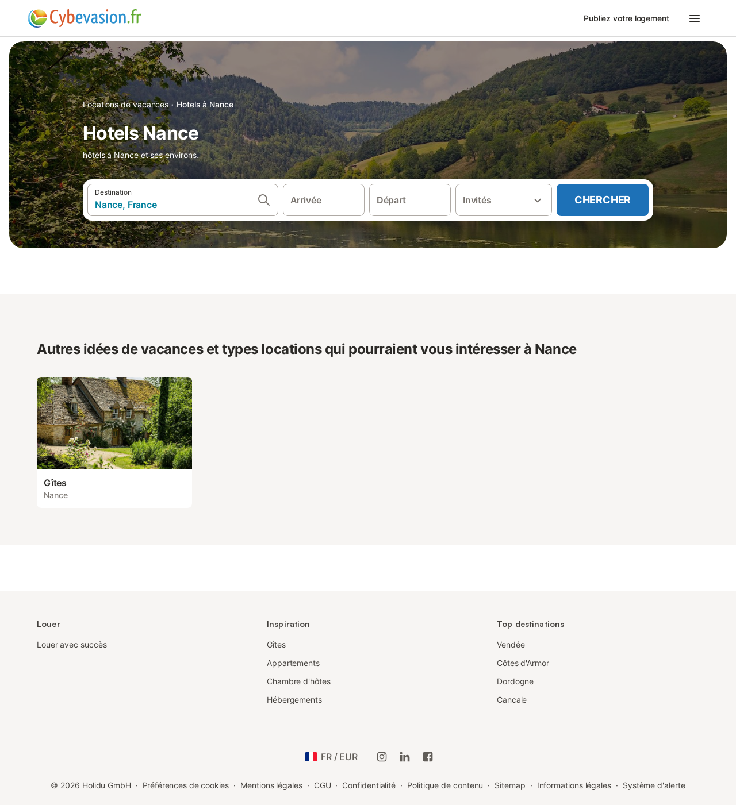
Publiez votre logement (626, 18)
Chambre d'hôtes (299, 681)
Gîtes (276, 644)
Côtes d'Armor (523, 663)
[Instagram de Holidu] (381, 756)
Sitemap (509, 785)
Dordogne (515, 681)
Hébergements (294, 699)
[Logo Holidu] (84, 18)
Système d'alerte (654, 785)
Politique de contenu (445, 785)
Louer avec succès (72, 644)
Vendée (511, 644)
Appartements (293, 663)
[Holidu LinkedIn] (404, 756)
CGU (322, 785)
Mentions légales (271, 785)
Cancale (512, 699)
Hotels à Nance (205, 104)
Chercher (602, 200)
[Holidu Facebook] (427, 756)
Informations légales (574, 785)
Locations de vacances (125, 104)
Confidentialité (369, 785)
